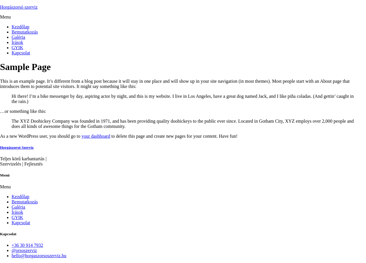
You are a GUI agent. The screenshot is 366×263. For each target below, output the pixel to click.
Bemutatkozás (25, 32)
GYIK (17, 47)
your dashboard (95, 136)
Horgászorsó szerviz (19, 7)
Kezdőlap (20, 26)
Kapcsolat (21, 52)
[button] (183, 17)
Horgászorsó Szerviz (17, 147)
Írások (17, 42)
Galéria (18, 37)
